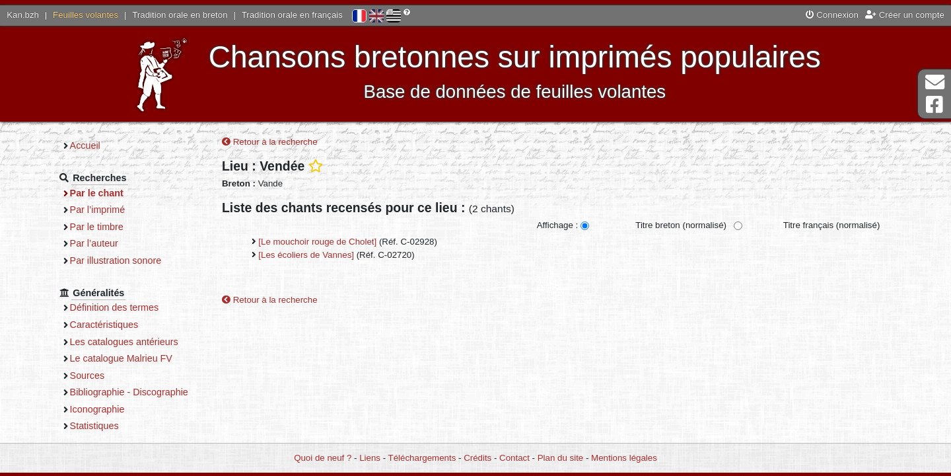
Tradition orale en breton (179, 15)
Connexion (832, 15)
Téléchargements (422, 458)
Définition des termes (114, 307)
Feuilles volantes (85, 15)
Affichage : (558, 225)
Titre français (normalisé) (831, 225)
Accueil (85, 145)
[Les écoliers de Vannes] (306, 255)
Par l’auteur (94, 243)
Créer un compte (904, 15)
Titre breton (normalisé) (680, 225)
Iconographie (97, 409)
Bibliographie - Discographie (129, 392)
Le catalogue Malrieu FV (121, 358)
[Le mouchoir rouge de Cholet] (317, 242)
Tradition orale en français (292, 15)
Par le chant (96, 193)
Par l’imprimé (97, 209)
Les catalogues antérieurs (124, 342)
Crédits (477, 458)
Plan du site (560, 458)
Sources (87, 375)
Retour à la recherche (270, 142)
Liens (369, 458)
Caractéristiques (104, 324)
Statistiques (94, 425)
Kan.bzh (23, 15)
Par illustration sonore (116, 260)
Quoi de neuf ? (322, 458)
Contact (514, 458)
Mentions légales (624, 458)
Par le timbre (96, 226)
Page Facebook (934, 104)
